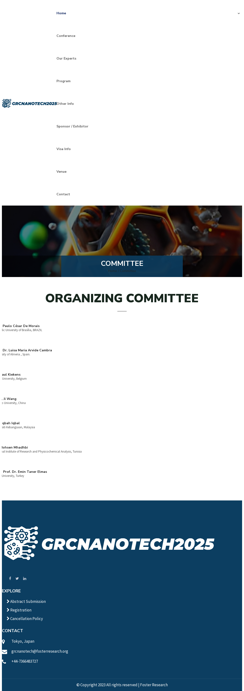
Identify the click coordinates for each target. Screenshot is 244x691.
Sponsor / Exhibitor (72, 126)
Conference (65, 36)
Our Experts (66, 58)
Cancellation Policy (25, 618)
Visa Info (63, 149)
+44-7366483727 (24, 661)
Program (63, 81)
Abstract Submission (26, 601)
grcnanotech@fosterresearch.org (39, 651)
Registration (19, 610)
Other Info (65, 103)
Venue (61, 171)
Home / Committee (122, 271)
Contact (63, 194)
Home (61, 13)
